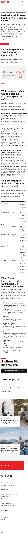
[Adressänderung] (4, 510)
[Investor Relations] (4, 512)
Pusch (6, 351)
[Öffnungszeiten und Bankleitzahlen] (8, 505)
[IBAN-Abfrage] (4, 519)
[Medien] (2, 515)
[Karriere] (2, 491)
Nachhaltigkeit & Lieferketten (10, 384)
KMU (18, 387)
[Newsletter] (3, 501)
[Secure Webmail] (4, 517)
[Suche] (23, 2)
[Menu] (26, 2)
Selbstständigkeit (6, 391)
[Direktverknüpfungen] (20, 2)
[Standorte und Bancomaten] (6, 503)
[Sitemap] (3, 522)
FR (4, 532)
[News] (2, 498)
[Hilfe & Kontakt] (4, 489)
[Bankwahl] (9, 465)
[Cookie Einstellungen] (5, 496)
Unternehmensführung (8, 387)
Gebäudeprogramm (5, 203)
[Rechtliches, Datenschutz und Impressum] (9, 494)
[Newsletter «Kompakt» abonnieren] (14, 371)
